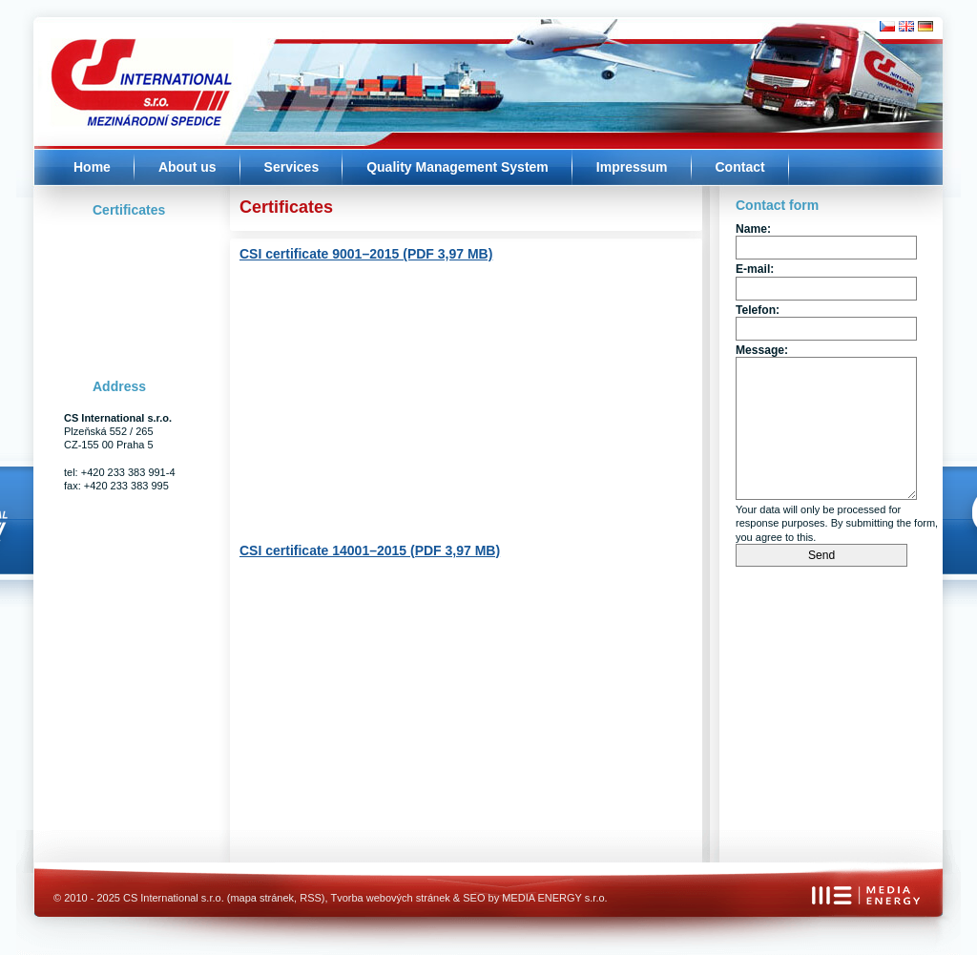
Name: (753, 229)
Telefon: (758, 310)
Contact (740, 167)
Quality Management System (457, 167)
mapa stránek (262, 897)
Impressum (632, 167)
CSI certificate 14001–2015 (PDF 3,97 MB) (369, 550)
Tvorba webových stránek (389, 897)
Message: (762, 350)
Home (92, 167)
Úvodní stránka (124, 67)
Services (292, 167)
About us (187, 167)
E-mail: (755, 269)
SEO (474, 897)
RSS (311, 897)
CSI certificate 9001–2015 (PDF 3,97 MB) (365, 253)
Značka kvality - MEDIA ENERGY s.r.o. (902, 914)
